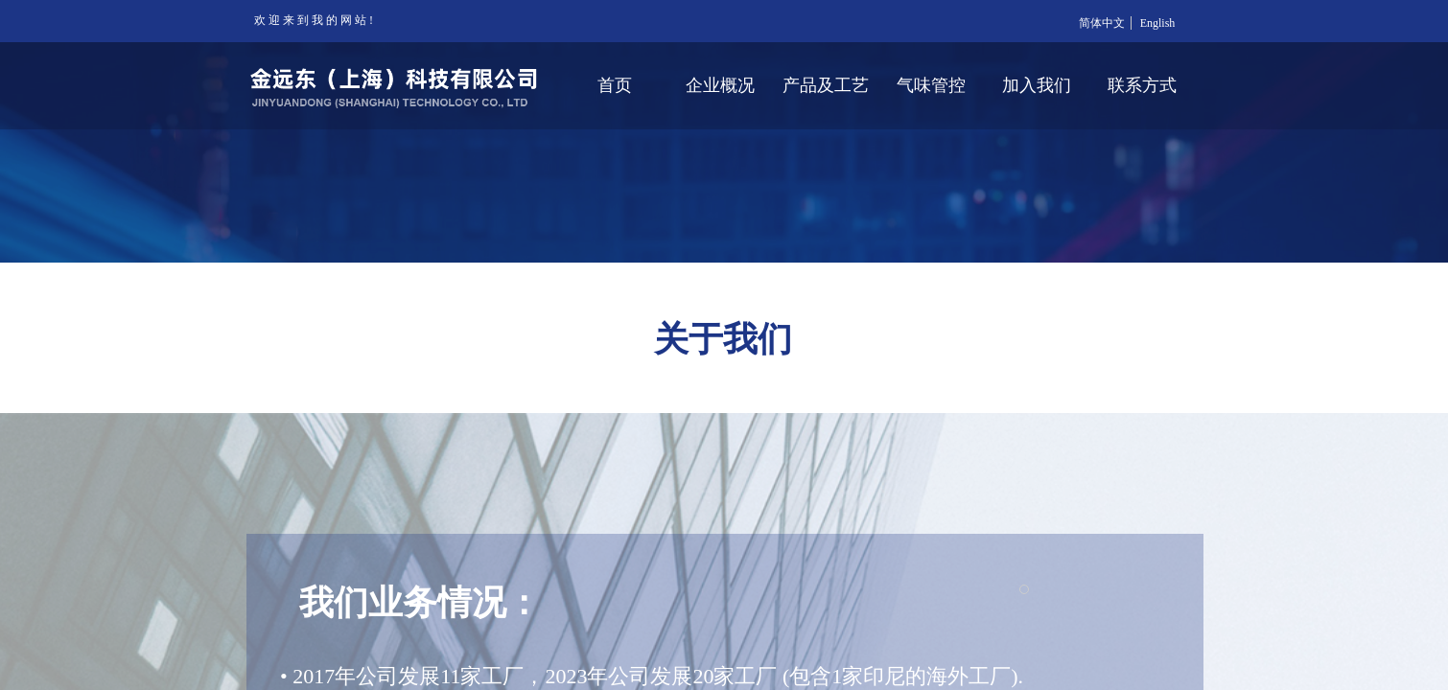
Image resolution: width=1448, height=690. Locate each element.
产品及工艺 (825, 85)
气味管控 (931, 85)
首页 (614, 85)
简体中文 (1102, 23)
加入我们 (1036, 85)
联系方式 (1142, 85)
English (1158, 23)
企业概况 (720, 85)
